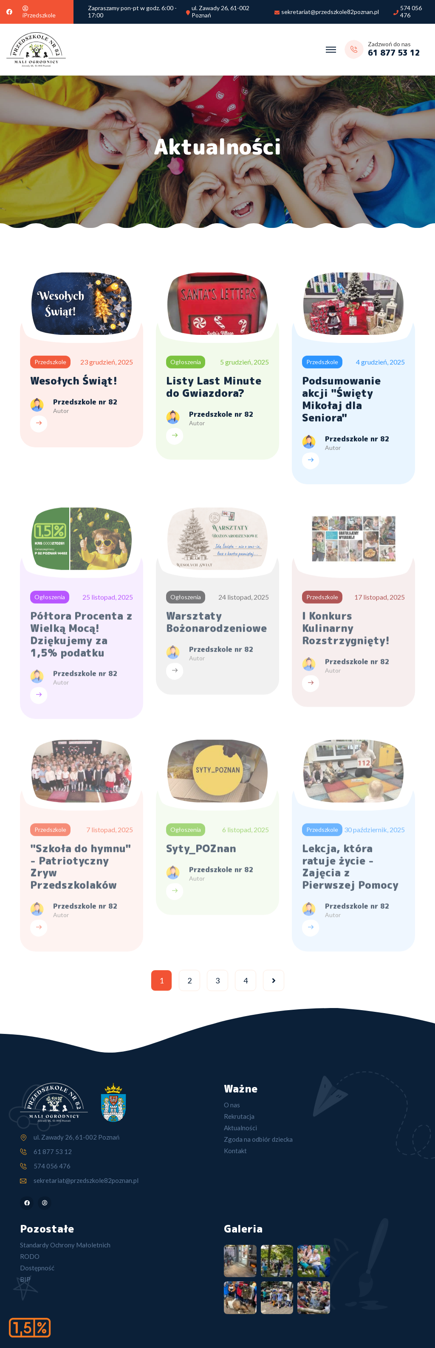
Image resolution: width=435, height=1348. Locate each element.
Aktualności (240, 1128)
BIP (25, 1279)
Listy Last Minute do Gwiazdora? (213, 388)
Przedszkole (50, 363)
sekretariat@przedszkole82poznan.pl (330, 11)
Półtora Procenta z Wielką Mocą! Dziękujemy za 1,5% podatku (81, 637)
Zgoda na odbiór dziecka (258, 1139)
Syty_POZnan (201, 851)
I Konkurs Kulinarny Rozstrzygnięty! (346, 631)
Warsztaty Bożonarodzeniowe (216, 625)
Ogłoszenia (185, 363)
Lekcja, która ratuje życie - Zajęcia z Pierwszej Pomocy (350, 869)
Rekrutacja (239, 1116)
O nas (232, 1105)
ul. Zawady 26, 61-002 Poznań (220, 12)
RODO (30, 1256)
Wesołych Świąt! (73, 382)
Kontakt (235, 1150)
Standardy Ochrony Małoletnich (65, 1245)
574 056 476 (411, 12)
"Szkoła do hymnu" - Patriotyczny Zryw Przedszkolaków (80, 869)
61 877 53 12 (53, 1151)
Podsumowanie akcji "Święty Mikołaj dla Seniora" (341, 400)
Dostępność (37, 1268)
